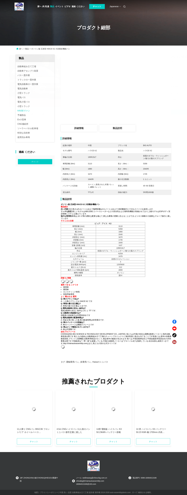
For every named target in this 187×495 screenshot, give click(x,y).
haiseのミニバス (100, 362)
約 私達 (45, 6)
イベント (59, 6)
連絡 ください (78, 6)
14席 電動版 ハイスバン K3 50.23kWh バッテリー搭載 (109, 430)
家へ (39, 6)
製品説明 (117, 128)
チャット (97, 6)
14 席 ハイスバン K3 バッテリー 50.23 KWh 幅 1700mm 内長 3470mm (151, 431)
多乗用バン (85, 362)
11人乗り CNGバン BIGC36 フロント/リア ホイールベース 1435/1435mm (33, 431)
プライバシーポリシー (49, 492)
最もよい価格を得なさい (129, 112)
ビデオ (67, 6)
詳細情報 (79, 128)
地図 (36, 492)
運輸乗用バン (72, 362)
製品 (52, 6)
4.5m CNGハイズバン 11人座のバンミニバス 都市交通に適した (73, 430)
